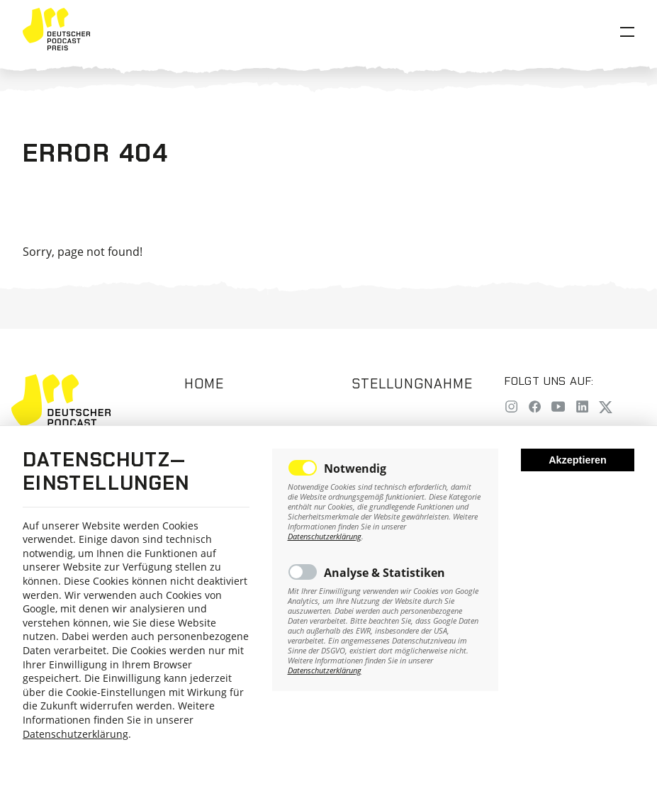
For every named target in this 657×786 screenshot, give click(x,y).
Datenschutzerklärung (75, 734)
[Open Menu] (627, 32)
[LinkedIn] (582, 407)
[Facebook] (534, 407)
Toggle (302, 468)
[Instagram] (511, 407)
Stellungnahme (412, 384)
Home (204, 384)
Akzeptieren (578, 460)
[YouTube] (558, 407)
